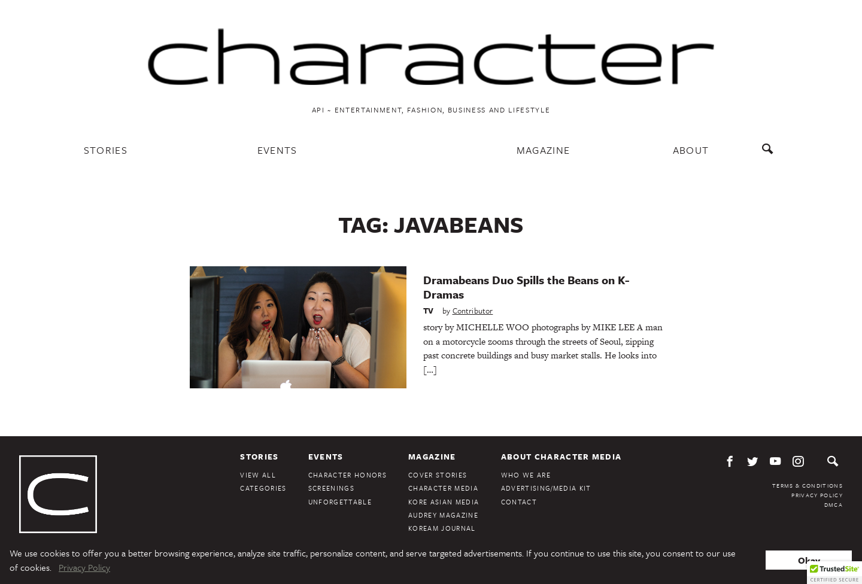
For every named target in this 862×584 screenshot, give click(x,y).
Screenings (331, 488)
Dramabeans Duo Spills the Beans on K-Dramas (526, 287)
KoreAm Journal (442, 528)
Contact (519, 502)
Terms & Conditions (807, 485)
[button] (834, 572)
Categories (263, 488)
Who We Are (526, 475)
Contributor (473, 311)
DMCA (833, 504)
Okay (809, 560)
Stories (106, 149)
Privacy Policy (817, 495)
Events (277, 149)
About (691, 149)
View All (258, 475)
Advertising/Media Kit (546, 488)
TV (428, 311)
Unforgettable (340, 502)
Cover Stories (437, 475)
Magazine (543, 149)
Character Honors (347, 475)
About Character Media (561, 457)
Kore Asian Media (443, 502)
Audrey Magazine (443, 515)
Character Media (443, 488)
